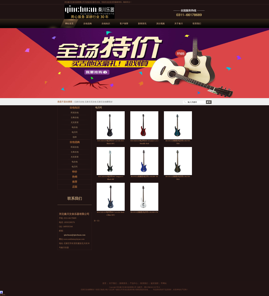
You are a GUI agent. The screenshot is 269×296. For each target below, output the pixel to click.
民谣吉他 (75, 113)
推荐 (74, 181)
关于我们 (113, 283)
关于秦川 (178, 23)
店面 (74, 186)
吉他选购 (87, 23)
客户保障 (124, 23)
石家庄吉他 (95, 2)
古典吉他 (75, 117)
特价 (74, 171)
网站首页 (69, 23)
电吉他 (75, 127)
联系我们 (197, 23)
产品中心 (134, 283)
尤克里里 (75, 122)
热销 (74, 176)
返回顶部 (154, 283)
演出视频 (160, 23)
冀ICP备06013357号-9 (152, 287)
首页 (104, 283)
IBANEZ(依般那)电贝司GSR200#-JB (144, 176)
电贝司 (75, 132)
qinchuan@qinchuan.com (74, 235)
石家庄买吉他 (90, 102)
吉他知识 (106, 23)
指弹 (75, 137)
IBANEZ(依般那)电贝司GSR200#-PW (144, 212)
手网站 (164, 283)
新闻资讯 (142, 23)
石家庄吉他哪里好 (105, 102)
